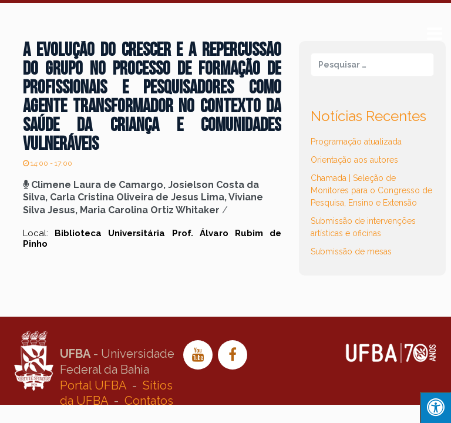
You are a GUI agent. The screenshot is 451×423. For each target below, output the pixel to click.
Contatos (148, 401)
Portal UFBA (93, 385)
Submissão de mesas (351, 251)
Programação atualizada (356, 141)
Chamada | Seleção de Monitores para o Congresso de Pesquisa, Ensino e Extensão (371, 190)
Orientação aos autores (354, 159)
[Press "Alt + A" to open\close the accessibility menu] (435, 407)
